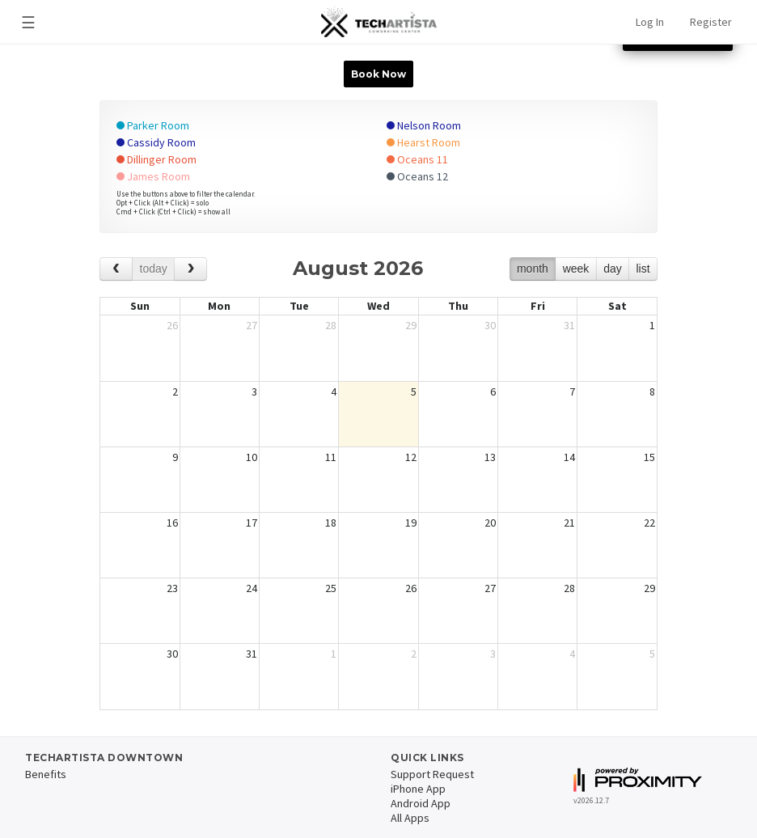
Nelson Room (424, 125)
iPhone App (418, 788)
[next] (190, 269)
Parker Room (152, 125)
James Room (153, 176)
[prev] (116, 269)
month (532, 268)
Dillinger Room (156, 159)
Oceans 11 (417, 159)
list (642, 268)
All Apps (410, 817)
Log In (650, 22)
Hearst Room (423, 142)
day (612, 268)
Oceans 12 (417, 176)
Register (711, 22)
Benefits (45, 774)
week (576, 268)
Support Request (432, 774)
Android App (420, 803)
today (153, 268)
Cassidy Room (156, 142)
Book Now (378, 74)
